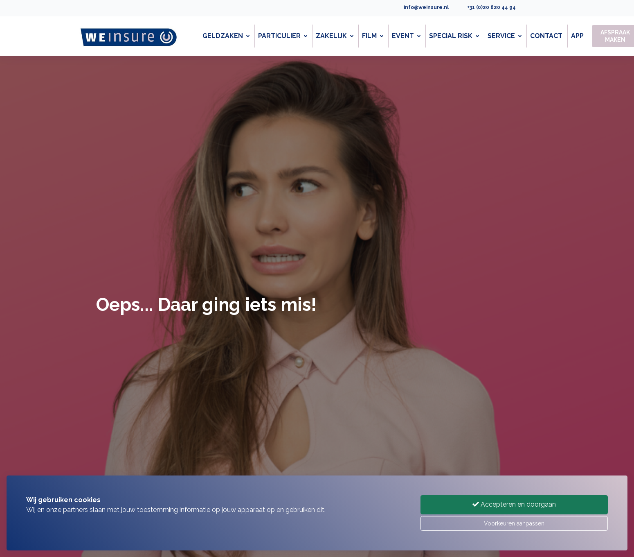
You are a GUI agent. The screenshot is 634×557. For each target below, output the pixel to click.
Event (406, 36)
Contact (546, 36)
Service (505, 36)
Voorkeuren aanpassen (514, 523)
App (577, 36)
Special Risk (454, 36)
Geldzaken (226, 36)
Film (372, 36)
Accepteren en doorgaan (514, 504)
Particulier (282, 36)
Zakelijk (334, 36)
